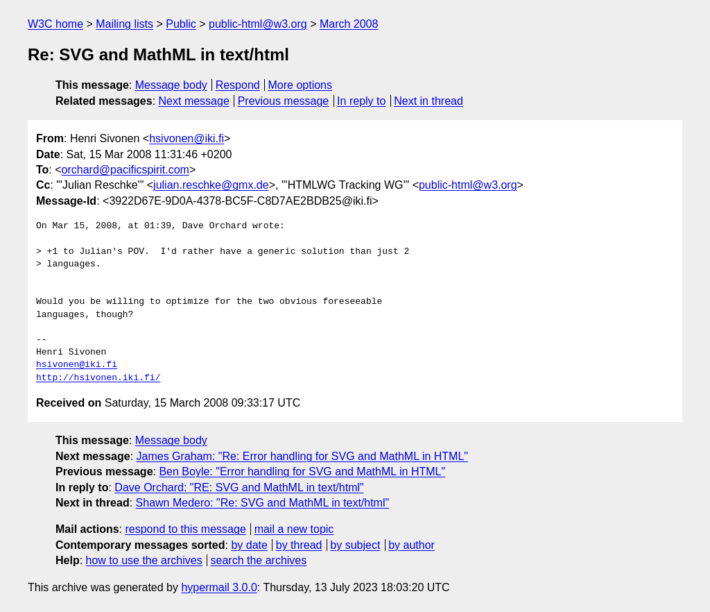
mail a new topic (294, 529)
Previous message (283, 101)
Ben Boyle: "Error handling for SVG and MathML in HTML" (302, 471)
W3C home (55, 24)
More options (300, 85)
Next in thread (428, 101)
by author (411, 545)
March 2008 (349, 24)
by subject (355, 545)
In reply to (361, 101)
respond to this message (185, 529)
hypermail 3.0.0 (219, 587)
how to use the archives (144, 560)
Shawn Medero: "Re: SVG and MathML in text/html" (263, 503)
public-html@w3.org (258, 24)
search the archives (259, 560)
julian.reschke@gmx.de (211, 185)
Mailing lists (124, 24)
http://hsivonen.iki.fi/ (98, 378)
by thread (299, 545)
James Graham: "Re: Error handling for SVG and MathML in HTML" (303, 456)
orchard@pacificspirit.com (125, 170)
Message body (171, 85)
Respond (238, 85)
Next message (194, 101)
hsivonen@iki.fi (186, 138)
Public (181, 24)
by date (249, 545)
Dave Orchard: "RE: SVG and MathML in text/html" (238, 487)
